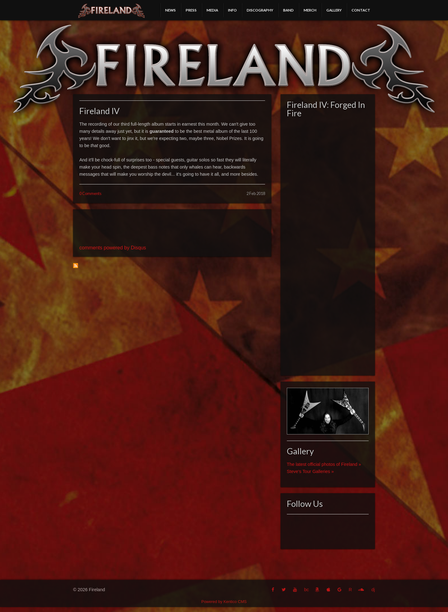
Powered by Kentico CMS (224, 601)
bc (306, 589)
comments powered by (112, 247)
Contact (361, 10)
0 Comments (90, 193)
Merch (310, 10)
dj (373, 589)
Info (232, 10)
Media (212, 10)
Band (288, 10)
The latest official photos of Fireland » (324, 464)
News (170, 10)
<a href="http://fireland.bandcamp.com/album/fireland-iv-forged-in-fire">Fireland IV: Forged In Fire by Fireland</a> (328, 245)
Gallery (334, 10)
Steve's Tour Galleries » (310, 471)
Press (191, 10)
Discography (260, 10)
